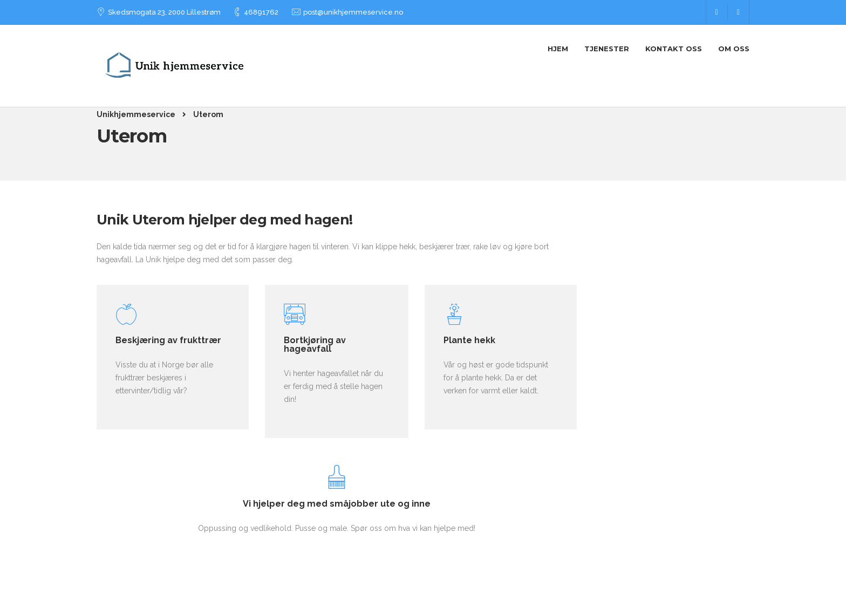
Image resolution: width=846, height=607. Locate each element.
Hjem (558, 48)
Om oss (733, 48)
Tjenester (606, 48)
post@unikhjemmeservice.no (353, 12)
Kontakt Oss (673, 48)
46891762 (261, 12)
